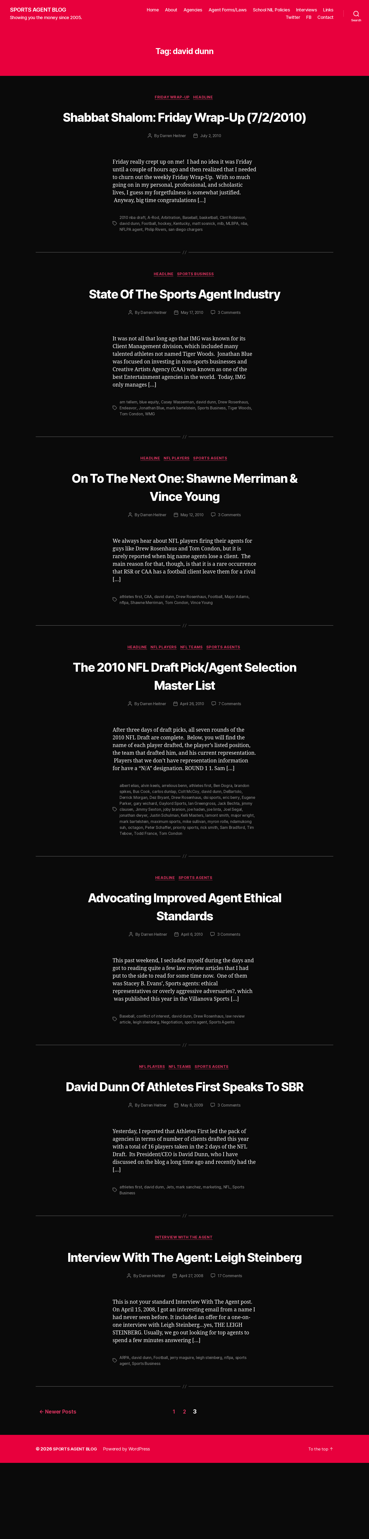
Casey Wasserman (179, 439)
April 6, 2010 (192, 974)
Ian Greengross (217, 842)
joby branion (201, 848)
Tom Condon (131, 451)
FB (308, 17)
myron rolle (244, 860)
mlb (220, 242)
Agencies (193, 10)
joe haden (224, 848)
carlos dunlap (165, 830)
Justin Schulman (185, 854)
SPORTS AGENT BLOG (40, 10)
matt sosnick (203, 242)
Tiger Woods (242, 445)
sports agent (198, 1061)
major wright (131, 860)
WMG (150, 451)
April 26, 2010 (192, 743)
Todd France (172, 872)
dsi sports (213, 836)
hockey (164, 242)
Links (328, 10)
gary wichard (160, 842)
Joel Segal (129, 854)
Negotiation (173, 1061)
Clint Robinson (236, 236)
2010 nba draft (133, 236)
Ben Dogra (225, 824)
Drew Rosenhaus (235, 439)
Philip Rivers (156, 248)
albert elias (130, 824)
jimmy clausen (147, 848)
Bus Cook (142, 830)
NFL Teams (193, 686)
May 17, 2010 (192, 350)
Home (153, 10)
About (171, 10)
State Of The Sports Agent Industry (184, 321)
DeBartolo (234, 830)
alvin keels (151, 824)
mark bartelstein (182, 445)
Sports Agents (213, 497)
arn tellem (129, 439)
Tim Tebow (148, 872)
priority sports (209, 866)
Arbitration (172, 236)
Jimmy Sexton (175, 848)
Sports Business (197, 294)
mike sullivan (220, 860)
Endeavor (128, 445)
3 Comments (230, 350)
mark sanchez (189, 1245)
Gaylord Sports (187, 842)
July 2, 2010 (211, 154)
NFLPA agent (131, 248)
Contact (325, 17)
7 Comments (231, 743)
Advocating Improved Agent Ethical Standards (184, 945)
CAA (149, 635)
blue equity (150, 439)
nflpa (124, 641)
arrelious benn (176, 824)
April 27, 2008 (191, 1353)
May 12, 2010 (192, 553)
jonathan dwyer (155, 854)
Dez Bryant (160, 836)
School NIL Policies (271, 10)
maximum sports (191, 860)
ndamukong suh (134, 866)
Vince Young (202, 641)
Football (149, 242)
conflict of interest (154, 1056)
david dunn (129, 242)
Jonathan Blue (152, 445)
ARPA (125, 1435)
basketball (211, 236)
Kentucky (182, 242)
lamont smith (238, 854)
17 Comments (231, 1353)
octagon (157, 866)
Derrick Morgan (134, 836)
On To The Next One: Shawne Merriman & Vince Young (184, 524)
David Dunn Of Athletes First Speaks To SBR (185, 1135)
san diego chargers (186, 248)
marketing (213, 1245)
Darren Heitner (172, 154)
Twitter (293, 17)
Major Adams (238, 635)
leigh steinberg (147, 1061)
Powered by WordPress (129, 1525)
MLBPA (233, 242)
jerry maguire (183, 1435)
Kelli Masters (213, 854)
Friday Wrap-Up (172, 98)
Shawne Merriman (147, 641)
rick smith (232, 866)
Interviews (306, 10)
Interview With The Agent (184, 1297)
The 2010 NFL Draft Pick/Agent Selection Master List (184, 714)
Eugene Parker (133, 842)
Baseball (192, 236)
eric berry (233, 836)
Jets (170, 1245)
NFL (227, 1245)
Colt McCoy (190, 830)
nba (245, 242)
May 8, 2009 (192, 1163)
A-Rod (155, 236)
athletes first (131, 635)
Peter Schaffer (181, 866)
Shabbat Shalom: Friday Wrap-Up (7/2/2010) (184, 126)
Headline (205, 98)
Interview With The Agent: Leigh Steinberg (184, 1324)
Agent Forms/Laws (228, 10)
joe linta (242, 848)
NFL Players (177, 497)
